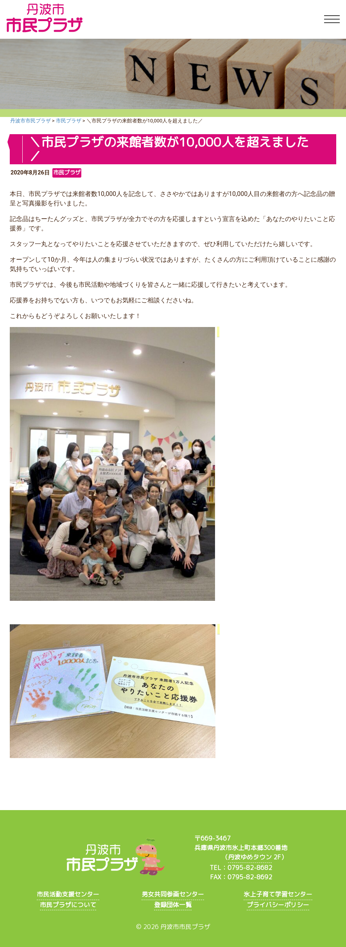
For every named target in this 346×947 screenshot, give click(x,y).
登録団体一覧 (173, 904)
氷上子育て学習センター (278, 894)
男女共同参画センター (173, 894)
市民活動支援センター (68, 894)
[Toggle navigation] (332, 19)
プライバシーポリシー (278, 904)
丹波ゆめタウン (250, 857)
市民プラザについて (68, 904)
